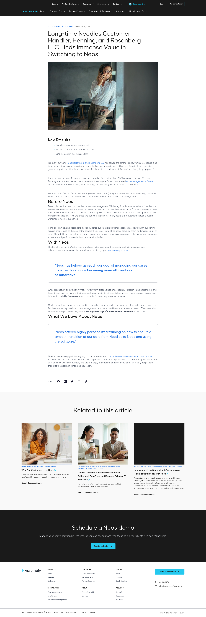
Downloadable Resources (100, 11)
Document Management (57, 600)
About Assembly (88, 592)
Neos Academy (88, 577)
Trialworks (51, 581)
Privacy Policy (64, 612)
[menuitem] (55, 4)
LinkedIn (119, 592)
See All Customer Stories (32, 483)
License (55, 612)
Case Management (55, 592)
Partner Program (88, 581)
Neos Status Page (88, 612)
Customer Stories (57, 11)
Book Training (121, 581)
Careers (85, 596)
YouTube (119, 600)
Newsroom (120, 11)
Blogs (42, 11)
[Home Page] (31, 572)
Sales (118, 574)
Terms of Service (44, 612)
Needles (51, 577)
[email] (79, 381)
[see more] (103, 546)
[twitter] (72, 381)
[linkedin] (65, 381)
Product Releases (77, 11)
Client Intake (52, 596)
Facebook (120, 596)
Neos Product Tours (137, 11)
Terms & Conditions (29, 612)
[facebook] (58, 381)
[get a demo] (176, 4)
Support (119, 577)
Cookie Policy (75, 612)
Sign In (162, 4)
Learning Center (30, 11)
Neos (50, 574)
